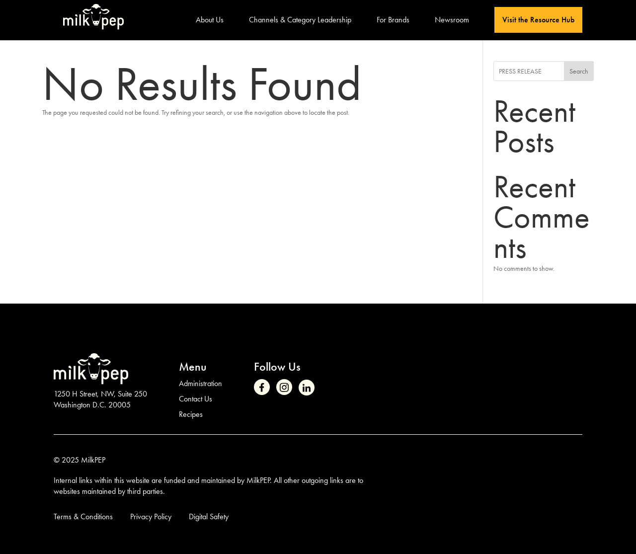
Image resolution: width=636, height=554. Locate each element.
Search (578, 71)
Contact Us (195, 399)
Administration (200, 383)
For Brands (393, 19)
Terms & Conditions (83, 516)
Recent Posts (534, 126)
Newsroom (452, 19)
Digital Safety (209, 516)
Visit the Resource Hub (538, 19)
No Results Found (202, 84)
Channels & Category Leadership (300, 19)
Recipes (191, 414)
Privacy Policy (150, 516)
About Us (210, 19)
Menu (193, 366)
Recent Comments (541, 216)
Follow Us (277, 366)
